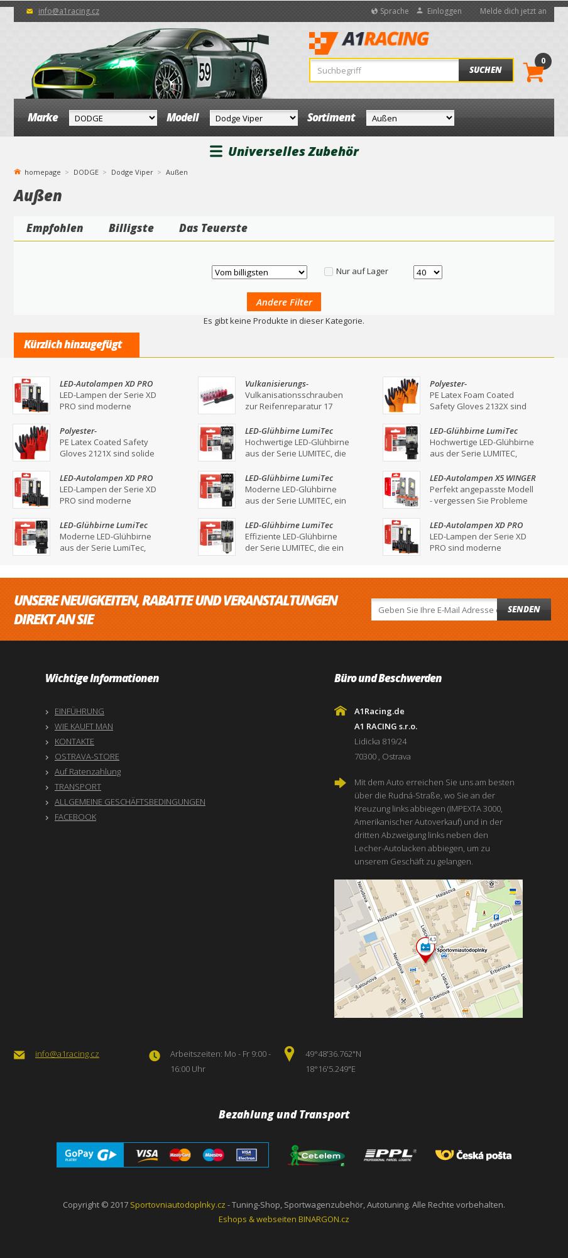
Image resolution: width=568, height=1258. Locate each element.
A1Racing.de (407, 44)
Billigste (131, 228)
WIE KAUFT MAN (84, 726)
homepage (43, 171)
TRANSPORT (78, 786)
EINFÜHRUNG (79, 711)
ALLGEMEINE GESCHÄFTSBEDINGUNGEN (130, 801)
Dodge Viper (132, 172)
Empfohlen (55, 228)
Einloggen (444, 11)
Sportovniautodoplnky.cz (178, 1204)
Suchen (485, 69)
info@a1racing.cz (68, 11)
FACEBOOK (75, 816)
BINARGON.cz (323, 1219)
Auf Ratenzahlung (88, 771)
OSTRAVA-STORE (87, 756)
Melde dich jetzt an (513, 11)
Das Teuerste (213, 228)
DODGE (86, 172)
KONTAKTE (74, 741)
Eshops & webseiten (258, 1219)
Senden (524, 609)
